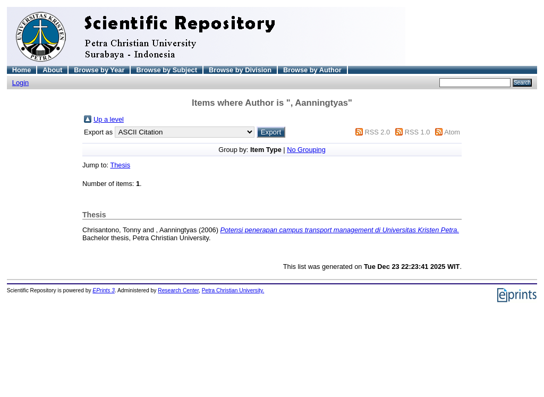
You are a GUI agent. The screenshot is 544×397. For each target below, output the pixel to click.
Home (21, 70)
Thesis (120, 165)
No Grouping (306, 150)
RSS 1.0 (417, 132)
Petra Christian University (232, 290)
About (52, 70)
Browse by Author (312, 70)
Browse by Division (240, 70)
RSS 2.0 (377, 132)
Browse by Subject (166, 70)
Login (20, 83)
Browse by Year (99, 70)
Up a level (109, 119)
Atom (452, 132)
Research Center (178, 290)
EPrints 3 (103, 290)
